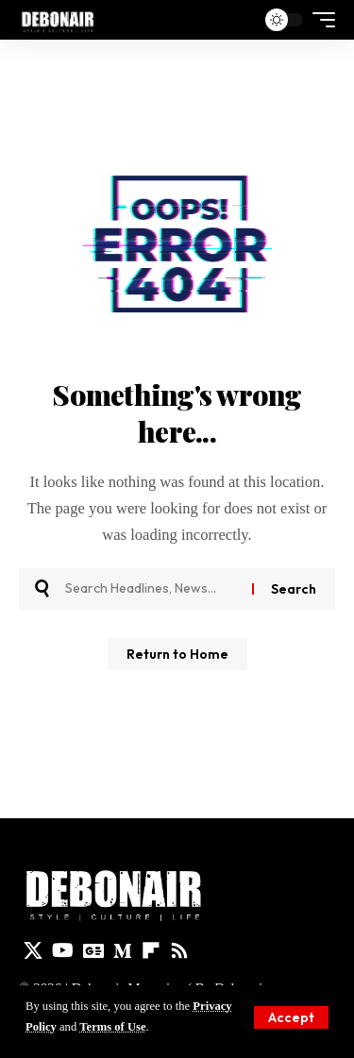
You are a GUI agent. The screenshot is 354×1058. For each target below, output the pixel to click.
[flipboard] (151, 950)
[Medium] (123, 950)
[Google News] (93, 950)
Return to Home (177, 654)
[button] (291, 1017)
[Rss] (179, 950)
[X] (33, 950)
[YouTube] (62, 950)
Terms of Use (112, 1026)
